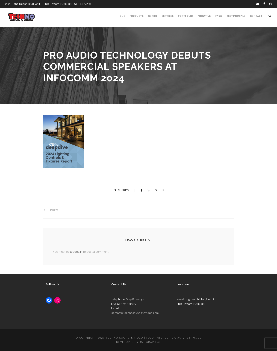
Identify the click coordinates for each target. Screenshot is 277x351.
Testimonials (237, 16)
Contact (256, 16)
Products (138, 16)
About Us (205, 16)
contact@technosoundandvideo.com (141, 312)
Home (123, 16)
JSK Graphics (151, 342)
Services (170, 16)
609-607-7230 (133, 303)
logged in (75, 251)
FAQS (220, 16)
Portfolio (188, 16)
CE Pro (154, 16)
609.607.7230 (80, 3)
